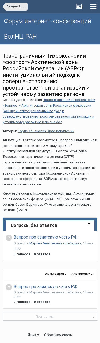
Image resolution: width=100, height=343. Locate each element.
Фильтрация (55, 274)
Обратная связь (58, 335)
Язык (33, 335)
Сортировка (82, 274)
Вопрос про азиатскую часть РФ (45, 237)
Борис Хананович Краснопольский (46, 131)
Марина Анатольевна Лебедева (55, 243)
